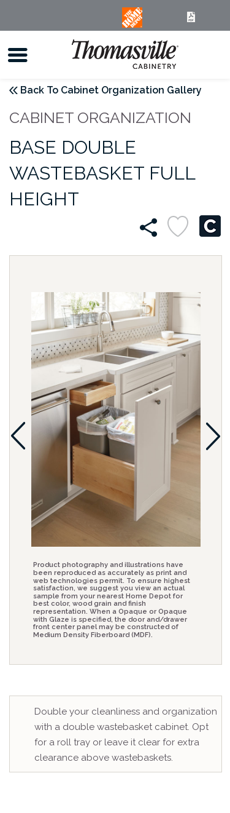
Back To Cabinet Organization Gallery (111, 90)
